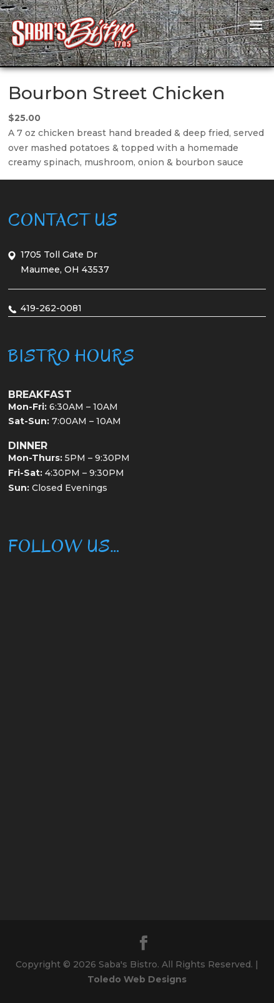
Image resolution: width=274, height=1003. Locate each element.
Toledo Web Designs (137, 979)
